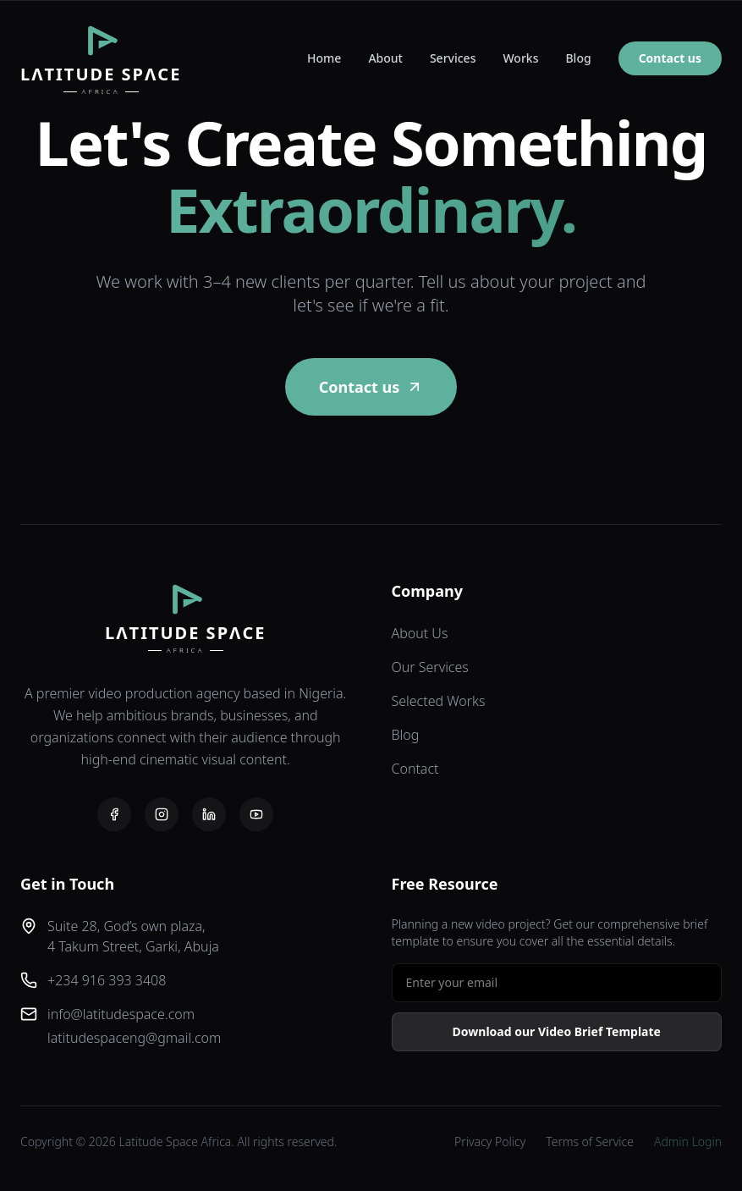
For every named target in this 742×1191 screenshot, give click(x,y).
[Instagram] (162, 814)
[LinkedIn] (209, 814)
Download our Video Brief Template (557, 1031)
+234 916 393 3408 (106, 980)
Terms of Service (590, 1141)
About (385, 58)
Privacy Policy (489, 1141)
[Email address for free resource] (557, 982)
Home (324, 58)
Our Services (430, 667)
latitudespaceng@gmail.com (134, 1037)
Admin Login (688, 1141)
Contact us (670, 58)
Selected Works (439, 701)
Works (520, 58)
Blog (578, 58)
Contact (415, 768)
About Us (420, 633)
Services (453, 58)
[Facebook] (114, 814)
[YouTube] (256, 814)
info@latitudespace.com (121, 1014)
